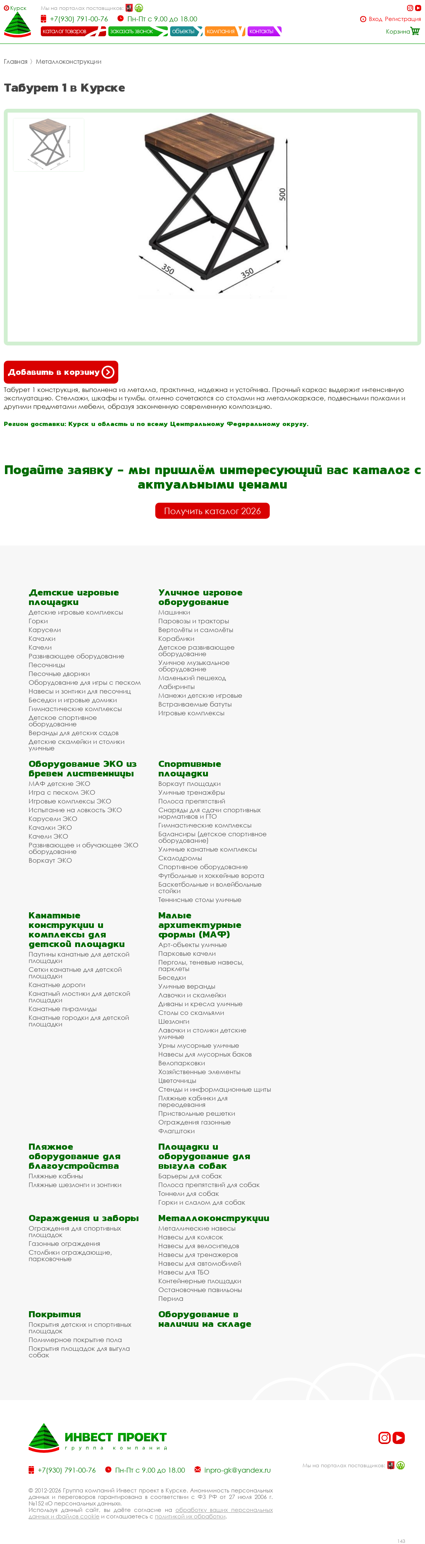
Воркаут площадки (189, 783)
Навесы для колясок (190, 1237)
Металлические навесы (196, 1228)
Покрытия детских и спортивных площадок (80, 1327)
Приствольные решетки (196, 1113)
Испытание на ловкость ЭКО (75, 810)
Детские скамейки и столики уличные (76, 744)
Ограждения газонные (194, 1122)
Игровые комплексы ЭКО (70, 801)
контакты (262, 31)
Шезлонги (173, 1021)
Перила (171, 1298)
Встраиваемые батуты (195, 704)
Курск (18, 8)
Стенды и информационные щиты (214, 1089)
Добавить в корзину (61, 372)
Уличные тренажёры (191, 792)
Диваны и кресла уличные (200, 1003)
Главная (15, 61)
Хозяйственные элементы (199, 1071)
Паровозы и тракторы (193, 621)
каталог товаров (64, 31)
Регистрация (403, 19)
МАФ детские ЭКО (59, 783)
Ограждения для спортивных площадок (75, 1231)
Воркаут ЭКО (50, 860)
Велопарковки (181, 1063)
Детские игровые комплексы (76, 612)
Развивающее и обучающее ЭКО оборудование (83, 848)
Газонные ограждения (64, 1243)
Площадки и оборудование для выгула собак (204, 1156)
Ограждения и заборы (84, 1218)
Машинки (174, 612)
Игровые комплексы (191, 713)
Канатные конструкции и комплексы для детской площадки (77, 929)
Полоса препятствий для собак (209, 1184)
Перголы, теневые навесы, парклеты (201, 965)
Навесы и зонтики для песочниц (80, 691)
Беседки (172, 977)
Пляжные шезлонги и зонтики (75, 1184)
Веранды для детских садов (74, 732)
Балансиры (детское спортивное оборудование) (212, 837)
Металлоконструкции (68, 61)
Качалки (42, 638)
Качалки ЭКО (50, 827)
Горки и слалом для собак (201, 1202)
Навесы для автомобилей (199, 1263)
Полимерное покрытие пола (75, 1339)
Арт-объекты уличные (192, 944)
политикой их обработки (190, 1516)
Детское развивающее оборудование (196, 650)
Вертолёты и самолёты (195, 629)
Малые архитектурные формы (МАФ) (199, 924)
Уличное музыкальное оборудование (194, 665)
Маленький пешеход (192, 677)
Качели (40, 647)
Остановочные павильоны (200, 1289)
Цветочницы (177, 1080)
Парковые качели (187, 953)
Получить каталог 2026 (212, 510)
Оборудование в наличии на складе (204, 1318)
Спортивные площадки (189, 768)
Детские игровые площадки (74, 597)
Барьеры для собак (190, 1176)
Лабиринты (176, 686)
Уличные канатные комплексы (207, 849)
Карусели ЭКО (53, 818)
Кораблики (176, 638)
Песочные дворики (59, 673)
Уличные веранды (186, 986)
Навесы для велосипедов (198, 1245)
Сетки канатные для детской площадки (75, 972)
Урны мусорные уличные (198, 1045)
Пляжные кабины (56, 1176)
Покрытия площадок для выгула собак (79, 1351)
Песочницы (47, 664)
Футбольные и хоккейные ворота (211, 875)
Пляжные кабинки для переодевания (193, 1101)
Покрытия (55, 1314)
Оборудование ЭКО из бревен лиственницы (83, 768)
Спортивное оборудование (203, 866)
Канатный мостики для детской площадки (79, 996)
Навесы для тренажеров (198, 1254)
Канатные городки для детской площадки (79, 1020)
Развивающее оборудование (76, 656)
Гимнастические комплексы (75, 708)
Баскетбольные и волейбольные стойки (210, 887)
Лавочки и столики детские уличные (202, 1033)
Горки (38, 621)
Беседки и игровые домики (73, 700)
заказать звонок (131, 31)
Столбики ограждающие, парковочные (70, 1255)
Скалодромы (180, 858)
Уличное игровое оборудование (200, 597)
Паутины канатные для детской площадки (79, 957)
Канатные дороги (57, 984)
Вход (375, 19)
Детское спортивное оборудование (63, 720)
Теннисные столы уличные (199, 899)
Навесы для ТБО (183, 1272)
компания (221, 31)
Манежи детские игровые (200, 695)
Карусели (45, 629)
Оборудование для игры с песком (85, 682)
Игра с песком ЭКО (62, 792)
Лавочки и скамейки (192, 995)
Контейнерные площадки (199, 1281)
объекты (183, 31)
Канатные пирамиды (63, 1008)
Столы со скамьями (191, 1012)
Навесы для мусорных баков (205, 1054)
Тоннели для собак (188, 1193)
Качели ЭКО (48, 836)
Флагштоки (176, 1131)
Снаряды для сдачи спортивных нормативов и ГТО (209, 813)
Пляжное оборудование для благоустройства (75, 1156)
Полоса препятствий (191, 801)
